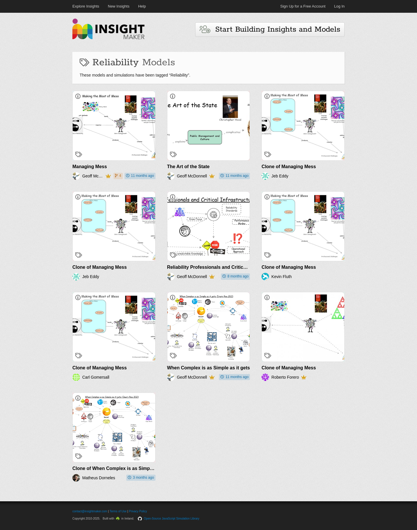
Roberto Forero (285, 377)
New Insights (118, 6)
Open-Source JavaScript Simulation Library (172, 518)
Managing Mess (89, 166)
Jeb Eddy (279, 176)
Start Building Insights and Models (270, 29)
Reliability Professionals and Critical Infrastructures (224, 267)
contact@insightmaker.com (89, 511)
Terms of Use (118, 511)
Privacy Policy (138, 511)
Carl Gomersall (95, 377)
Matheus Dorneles (98, 477)
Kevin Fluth (281, 276)
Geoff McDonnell (92, 176)
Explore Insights (85, 6)
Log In (339, 6)
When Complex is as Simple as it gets (208, 367)
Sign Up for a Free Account (302, 6)
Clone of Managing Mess (288, 166)
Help (142, 6)
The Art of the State (188, 166)
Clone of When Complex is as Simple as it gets (123, 468)
